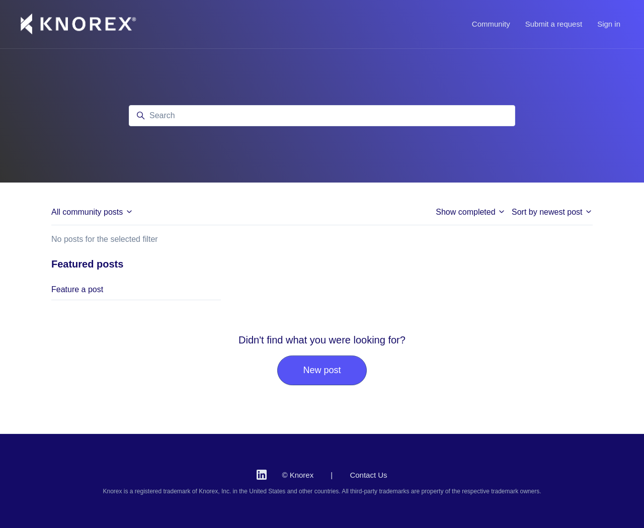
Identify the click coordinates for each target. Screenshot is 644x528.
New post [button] (322, 370)
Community (491, 24)
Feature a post (77, 289)
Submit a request (553, 24)
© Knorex (297, 475)
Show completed (471, 212)
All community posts (92, 212)
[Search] (322, 116)
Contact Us (368, 475)
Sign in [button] (608, 24)
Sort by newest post (552, 212)
